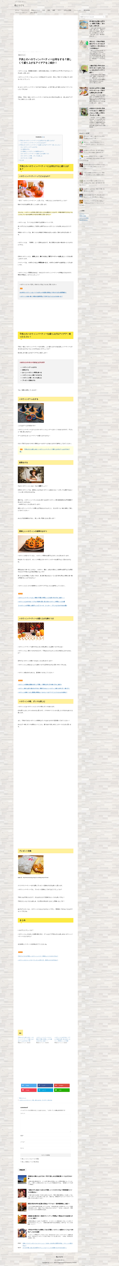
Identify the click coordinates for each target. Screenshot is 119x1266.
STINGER (74, 1262)
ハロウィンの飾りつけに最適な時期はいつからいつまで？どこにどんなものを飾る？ (42, 692)
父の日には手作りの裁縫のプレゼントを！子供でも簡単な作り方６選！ (97, 90)
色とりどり (19, 6)
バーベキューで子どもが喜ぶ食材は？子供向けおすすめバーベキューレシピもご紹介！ (91, 203)
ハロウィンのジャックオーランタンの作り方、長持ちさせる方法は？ (38, 960)
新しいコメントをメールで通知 (30, 1159)
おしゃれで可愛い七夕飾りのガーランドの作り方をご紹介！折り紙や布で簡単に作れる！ (91, 183)
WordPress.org (83, 220)
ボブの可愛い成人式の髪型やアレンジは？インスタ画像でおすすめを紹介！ (45, 1247)
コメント (22, 1113)
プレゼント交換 (26, 158)
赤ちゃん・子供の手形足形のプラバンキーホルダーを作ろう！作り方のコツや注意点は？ (91, 144)
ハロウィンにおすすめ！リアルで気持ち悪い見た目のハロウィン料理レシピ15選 (41, 601)
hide (43, 137)
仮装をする (25, 149)
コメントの (83, 218)
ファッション (77, 10)
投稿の (82, 216)
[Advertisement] (45, 34)
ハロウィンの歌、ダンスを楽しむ (31, 156)
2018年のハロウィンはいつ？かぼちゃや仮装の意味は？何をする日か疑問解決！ (43, 292)
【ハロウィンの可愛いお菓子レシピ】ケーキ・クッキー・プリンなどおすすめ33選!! (42, 605)
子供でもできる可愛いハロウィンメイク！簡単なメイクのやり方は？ (38, 956)
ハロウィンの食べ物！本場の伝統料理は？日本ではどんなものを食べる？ (41, 296)
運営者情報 (87, 10)
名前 (22, 1135)
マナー (59, 10)
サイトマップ (25, 10)
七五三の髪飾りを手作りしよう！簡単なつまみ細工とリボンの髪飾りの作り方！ (91, 175)
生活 (43, 10)
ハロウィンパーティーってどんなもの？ (33, 142)
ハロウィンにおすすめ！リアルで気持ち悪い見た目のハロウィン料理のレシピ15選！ (62, 1039)
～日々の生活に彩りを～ (59, 1260)
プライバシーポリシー (21, 12)
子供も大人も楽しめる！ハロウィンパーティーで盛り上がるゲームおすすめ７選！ (26, 1039)
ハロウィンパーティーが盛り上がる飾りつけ (35, 153)
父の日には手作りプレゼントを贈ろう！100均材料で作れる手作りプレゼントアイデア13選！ (92, 158)
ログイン (81, 213)
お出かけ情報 (67, 10)
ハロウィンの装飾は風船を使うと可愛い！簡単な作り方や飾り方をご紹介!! (40, 684)
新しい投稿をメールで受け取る (30, 1161)
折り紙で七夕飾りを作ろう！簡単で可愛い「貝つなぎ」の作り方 (97, 24)
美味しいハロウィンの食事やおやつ (32, 151)
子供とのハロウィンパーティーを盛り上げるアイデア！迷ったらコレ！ (40, 145)
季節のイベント (35, 10)
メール (22, 1142)
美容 (49, 10)
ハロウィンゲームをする (29, 147)
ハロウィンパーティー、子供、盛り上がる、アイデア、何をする (35, 1100)
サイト (22, 1148)
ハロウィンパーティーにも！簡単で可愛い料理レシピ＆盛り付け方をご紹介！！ (41, 597)
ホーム (17, 10)
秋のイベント (22, 1098)
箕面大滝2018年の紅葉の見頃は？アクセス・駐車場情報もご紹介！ (49, 1203)
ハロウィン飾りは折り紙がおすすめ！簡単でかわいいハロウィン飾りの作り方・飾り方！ (44, 688)
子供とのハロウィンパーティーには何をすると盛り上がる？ (37, 140)
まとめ (21, 160)
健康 (54, 10)
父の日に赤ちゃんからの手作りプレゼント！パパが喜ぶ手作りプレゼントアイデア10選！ (91, 166)
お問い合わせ (33, 12)
